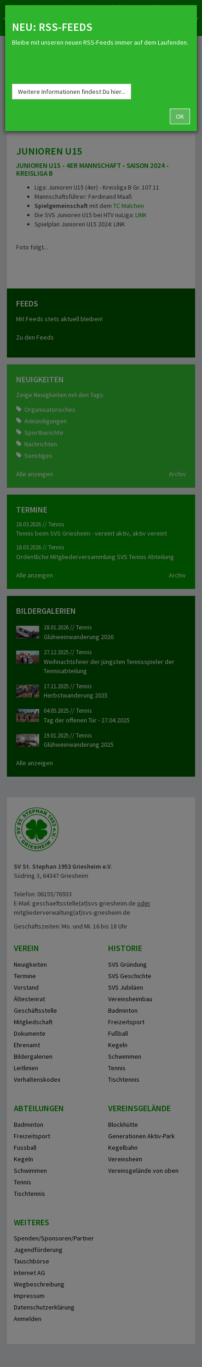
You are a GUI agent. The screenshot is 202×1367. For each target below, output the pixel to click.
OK (180, 116)
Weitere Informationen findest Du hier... (71, 91)
